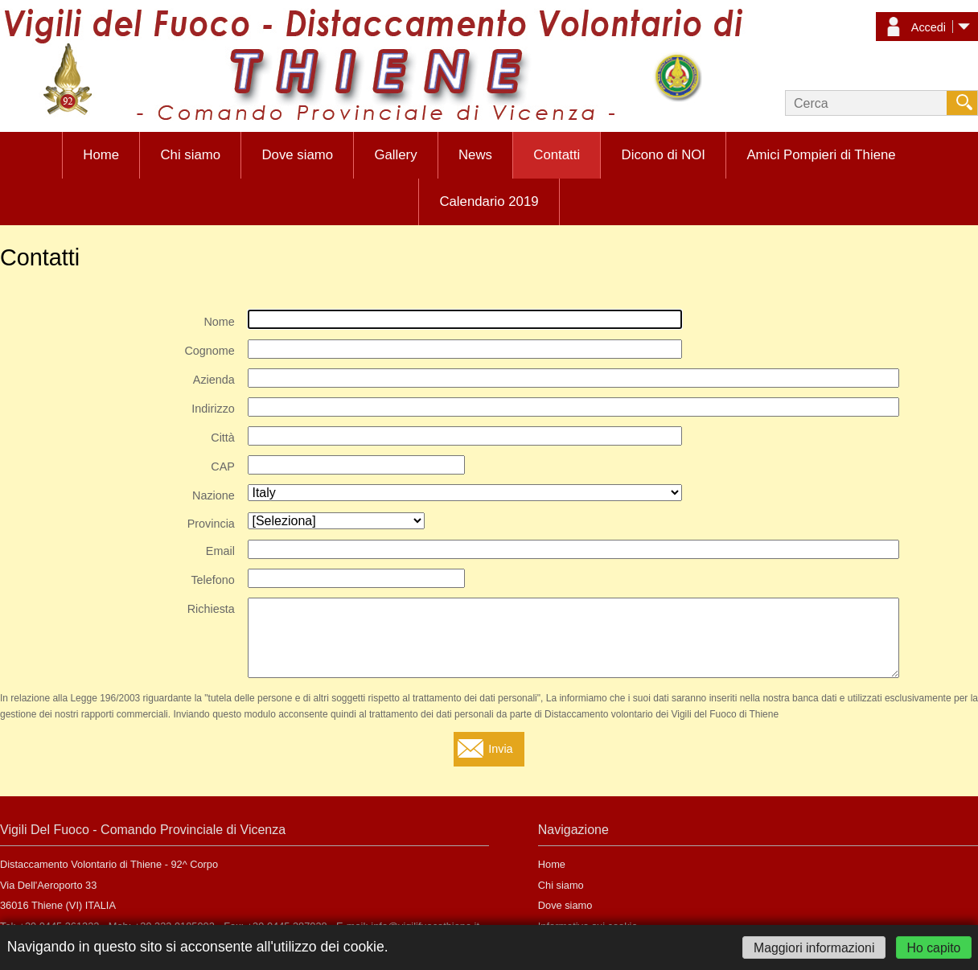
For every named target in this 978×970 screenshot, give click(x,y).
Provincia (211, 523)
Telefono (212, 579)
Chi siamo (190, 154)
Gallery (395, 154)
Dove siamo (297, 154)
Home (101, 154)
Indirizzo (213, 408)
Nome (218, 321)
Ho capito (934, 947)
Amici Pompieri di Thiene (820, 154)
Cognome (209, 350)
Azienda (214, 379)
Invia (500, 748)
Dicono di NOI (663, 154)
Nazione (213, 495)
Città (223, 437)
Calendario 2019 (488, 201)
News (475, 154)
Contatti (556, 154)
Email (220, 551)
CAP (223, 466)
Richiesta (211, 608)
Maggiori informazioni (814, 947)
